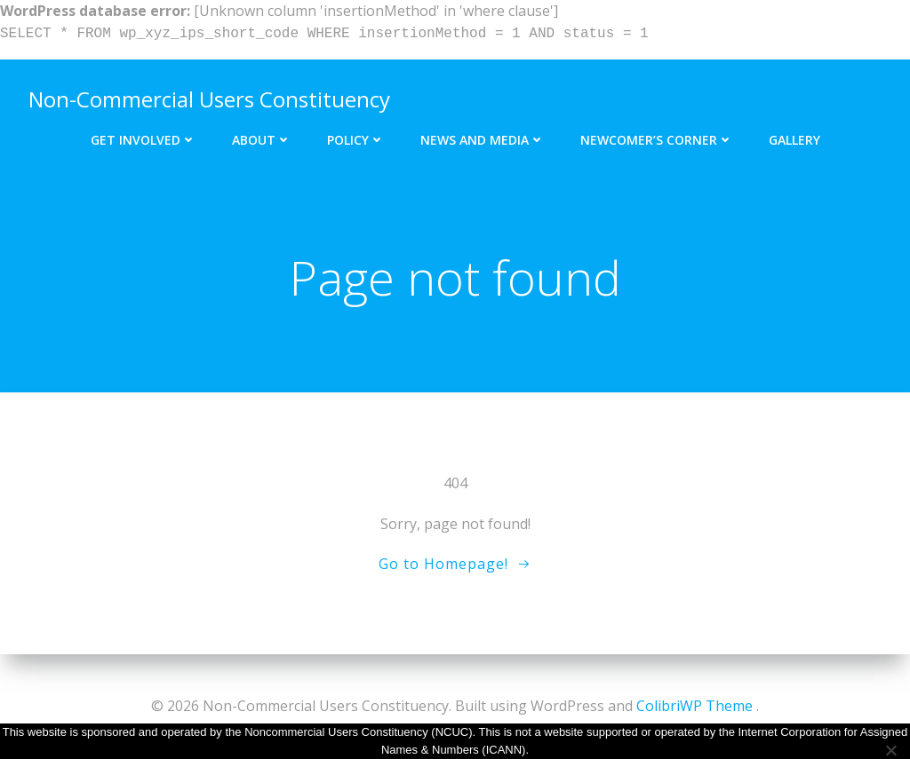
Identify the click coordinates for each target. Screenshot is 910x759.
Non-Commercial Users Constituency (209, 99)
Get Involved (143, 139)
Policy (356, 139)
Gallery (794, 139)
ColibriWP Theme (694, 706)
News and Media (482, 139)
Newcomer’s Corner (656, 139)
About (261, 139)
